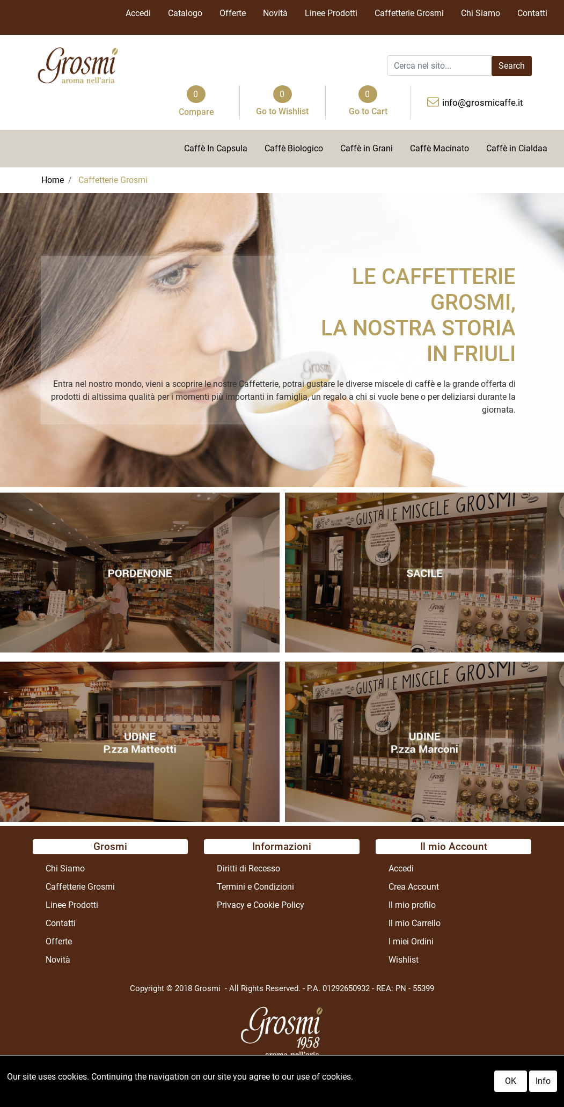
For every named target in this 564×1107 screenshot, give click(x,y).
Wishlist (404, 960)
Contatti (532, 13)
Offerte (232, 13)
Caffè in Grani (366, 148)
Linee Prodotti (331, 13)
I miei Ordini (411, 941)
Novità (275, 13)
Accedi (138, 13)
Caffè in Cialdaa (516, 148)
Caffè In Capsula (215, 148)
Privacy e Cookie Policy (260, 905)
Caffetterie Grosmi (409, 13)
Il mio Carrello (415, 923)
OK (510, 1081)
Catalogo (185, 13)
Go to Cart (368, 111)
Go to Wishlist (282, 111)
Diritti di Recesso (248, 868)
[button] (512, 66)
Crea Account (414, 887)
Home (52, 180)
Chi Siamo (480, 13)
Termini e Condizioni (255, 887)
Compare (196, 112)
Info (543, 1081)
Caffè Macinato (439, 148)
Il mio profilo (412, 905)
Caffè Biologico (294, 148)
